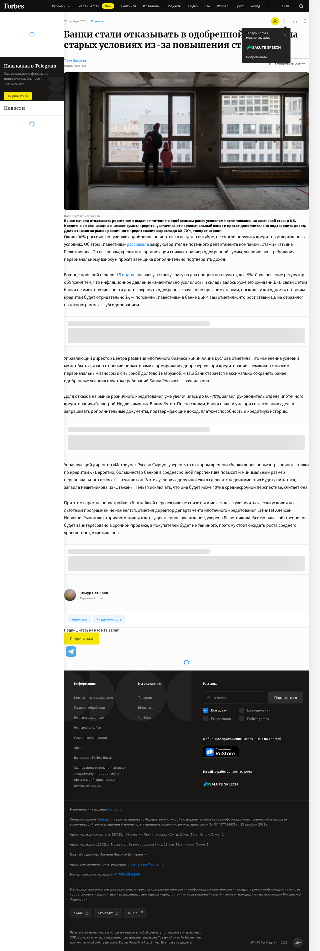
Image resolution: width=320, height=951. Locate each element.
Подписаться (81, 638)
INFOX (135, 912)
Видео (193, 6)
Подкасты (173, 6)
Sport (240, 6)
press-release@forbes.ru (146, 864)
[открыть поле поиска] (301, 6)
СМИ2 (81, 912)
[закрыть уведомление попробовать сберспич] (285, 35)
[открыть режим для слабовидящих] (275, 21)
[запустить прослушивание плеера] (285, 21)
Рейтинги (128, 6)
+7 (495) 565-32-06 (126, 874)
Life (207, 6)
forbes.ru (115, 809)
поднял (129, 275)
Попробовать (256, 57)
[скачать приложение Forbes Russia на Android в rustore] (221, 752)
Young (255, 6)
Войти (284, 6)
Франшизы (151, 6)
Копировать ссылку (287, 63)
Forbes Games (96, 6)
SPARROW (108, 912)
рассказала (138, 244)
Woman (222, 6)
